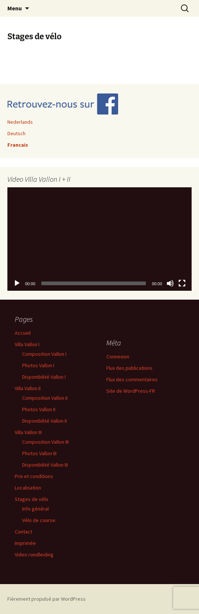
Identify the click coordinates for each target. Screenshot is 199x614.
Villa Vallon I (27, 344)
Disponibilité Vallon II (44, 420)
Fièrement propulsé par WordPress (46, 599)
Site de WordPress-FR (130, 391)
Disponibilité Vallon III (45, 464)
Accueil (23, 333)
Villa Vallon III (28, 432)
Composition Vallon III (45, 442)
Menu (14, 8)
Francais (17, 144)
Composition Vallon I (44, 354)
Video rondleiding (34, 554)
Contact (23, 531)
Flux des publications (129, 368)
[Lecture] (17, 283)
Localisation (28, 487)
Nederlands (20, 122)
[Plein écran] (182, 283)
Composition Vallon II (45, 398)
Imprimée (25, 543)
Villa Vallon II (28, 388)
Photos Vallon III (39, 453)
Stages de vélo (31, 499)
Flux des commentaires (132, 379)
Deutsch (16, 133)
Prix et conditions (34, 476)
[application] (99, 239)
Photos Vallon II (38, 409)
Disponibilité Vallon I (44, 376)
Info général (35, 508)
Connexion (117, 356)
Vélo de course (38, 520)
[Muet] (170, 283)
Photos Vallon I (38, 365)
